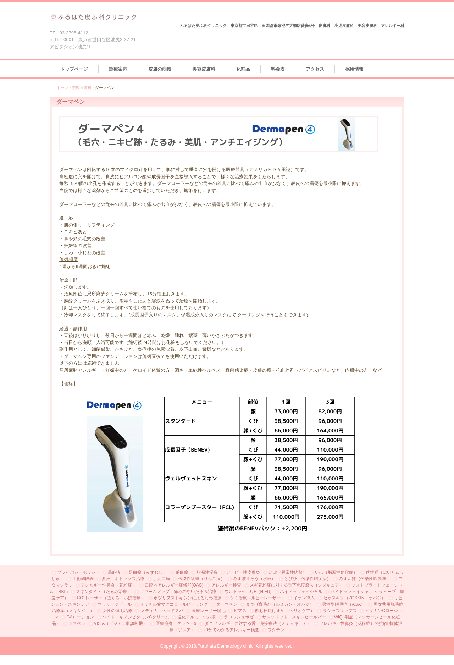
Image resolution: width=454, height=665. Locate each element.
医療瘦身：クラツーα (176, 623)
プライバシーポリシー (78, 572)
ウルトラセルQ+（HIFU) (248, 591)
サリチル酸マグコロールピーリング (174, 604)
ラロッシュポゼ (239, 617)
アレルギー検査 (226, 585)
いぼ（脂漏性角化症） (336, 572)
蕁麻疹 (114, 572)
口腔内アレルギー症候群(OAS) (174, 585)
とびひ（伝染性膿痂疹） (307, 578)
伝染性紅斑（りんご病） (201, 578)
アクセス (315, 69)
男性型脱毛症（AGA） (343, 604)
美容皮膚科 (203, 69)
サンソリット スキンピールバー (294, 617)
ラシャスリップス (340, 610)
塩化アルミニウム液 (196, 617)
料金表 (278, 69)
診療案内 (118, 69)
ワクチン (275, 629)
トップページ (74, 69)
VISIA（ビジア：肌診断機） (121, 623)
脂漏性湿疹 (207, 572)
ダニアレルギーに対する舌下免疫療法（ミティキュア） (258, 623)
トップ (62, 88)
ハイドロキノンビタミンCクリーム (135, 617)
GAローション (80, 617)
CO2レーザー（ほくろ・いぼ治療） (111, 597)
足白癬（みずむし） (148, 572)
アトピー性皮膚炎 (243, 572)
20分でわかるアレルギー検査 (231, 629)
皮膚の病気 (159, 69)
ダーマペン (226, 604)
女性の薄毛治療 (117, 610)
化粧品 (243, 69)
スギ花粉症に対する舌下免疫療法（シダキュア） (296, 585)
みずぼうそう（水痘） (254, 578)
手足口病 (161, 578)
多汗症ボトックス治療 (123, 578)
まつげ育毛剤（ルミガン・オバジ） (280, 604)
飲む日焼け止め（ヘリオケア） (285, 610)
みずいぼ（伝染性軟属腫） (364, 578)
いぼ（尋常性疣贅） (287, 572)
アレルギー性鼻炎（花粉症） (108, 585)
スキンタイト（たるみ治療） (103, 591)
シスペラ (76, 623)
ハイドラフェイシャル (301, 591)
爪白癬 (182, 572)
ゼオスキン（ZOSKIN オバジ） (354, 597)
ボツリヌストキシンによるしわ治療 (188, 597)
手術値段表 (83, 578)
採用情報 (354, 69)
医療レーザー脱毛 (209, 610)
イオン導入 (304, 597)
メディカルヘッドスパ (162, 610)
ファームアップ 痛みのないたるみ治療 (178, 591)
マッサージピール (115, 604)
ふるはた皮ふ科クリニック (93, 17)
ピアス (240, 610)
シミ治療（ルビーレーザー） (257, 597)
